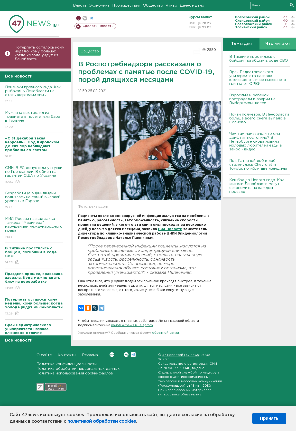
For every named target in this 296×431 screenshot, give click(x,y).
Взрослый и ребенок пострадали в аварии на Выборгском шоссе (252, 99)
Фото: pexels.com (93, 206)
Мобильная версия (78, 18)
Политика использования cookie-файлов (75, 373)
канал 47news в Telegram (132, 325)
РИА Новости (170, 229)
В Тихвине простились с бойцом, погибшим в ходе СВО (258, 58)
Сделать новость (98, 26)
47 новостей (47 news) (181, 355)
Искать (292, 5)
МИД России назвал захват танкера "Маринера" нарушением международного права (34, 228)
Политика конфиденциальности (67, 364)
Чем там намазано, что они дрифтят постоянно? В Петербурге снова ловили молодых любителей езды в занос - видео (255, 141)
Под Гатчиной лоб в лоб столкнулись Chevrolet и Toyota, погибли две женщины (258, 164)
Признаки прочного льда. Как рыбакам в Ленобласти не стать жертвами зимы (34, 94)
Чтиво (171, 5)
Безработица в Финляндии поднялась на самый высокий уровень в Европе (34, 200)
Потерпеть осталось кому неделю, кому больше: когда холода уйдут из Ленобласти (39, 53)
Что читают (277, 44)
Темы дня (241, 44)
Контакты (67, 355)
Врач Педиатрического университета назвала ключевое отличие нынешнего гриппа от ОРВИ (257, 77)
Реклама (90, 355)
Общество (153, 5)
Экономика (99, 5)
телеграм (91, 18)
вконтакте (85, 18)
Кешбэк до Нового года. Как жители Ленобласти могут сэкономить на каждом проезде (256, 185)
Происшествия (126, 5)
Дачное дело (192, 5)
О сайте (44, 355)
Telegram (133, 354)
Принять (269, 418)
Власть (79, 5)
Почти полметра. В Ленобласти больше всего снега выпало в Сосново (259, 118)
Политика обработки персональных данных (78, 368)
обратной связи (165, 333)
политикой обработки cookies (101, 421)
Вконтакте (112, 354)
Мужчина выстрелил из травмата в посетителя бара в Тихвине (34, 120)
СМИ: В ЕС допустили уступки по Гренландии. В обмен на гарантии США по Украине (34, 175)
